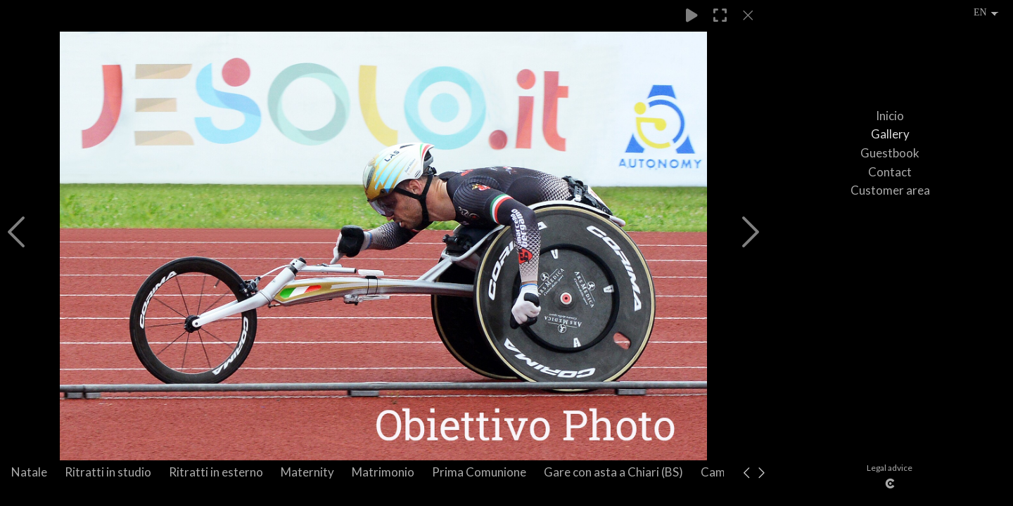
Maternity (307, 472)
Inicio (890, 115)
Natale (29, 472)
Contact (890, 171)
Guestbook (889, 152)
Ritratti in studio (108, 472)
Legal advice (889, 467)
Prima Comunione (479, 472)
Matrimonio (383, 472)
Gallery (890, 133)
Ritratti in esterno (216, 472)
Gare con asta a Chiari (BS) (613, 472)
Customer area (890, 190)
